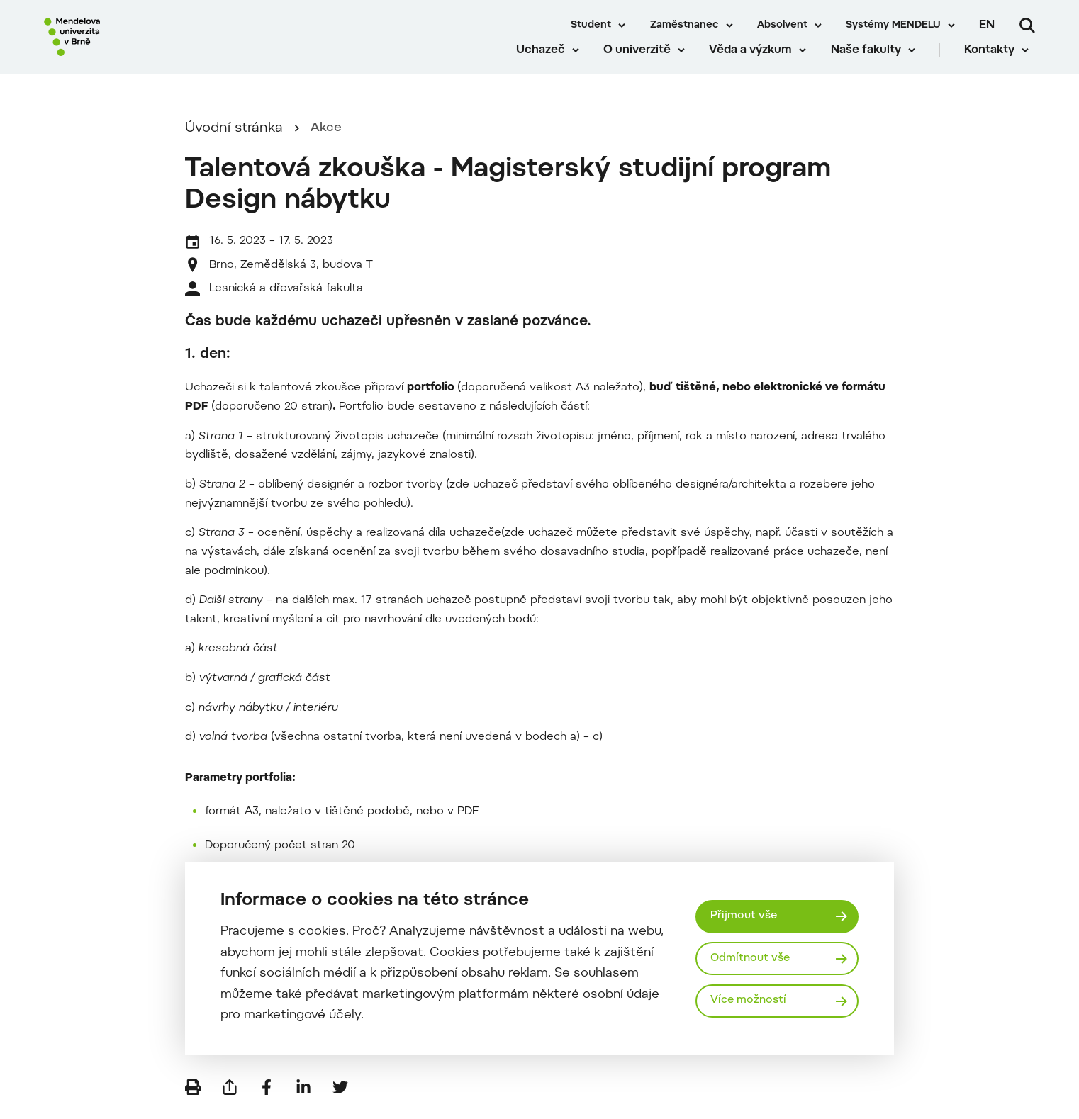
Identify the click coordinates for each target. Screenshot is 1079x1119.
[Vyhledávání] (1027, 25)
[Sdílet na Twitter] (340, 1098)
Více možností (750, 1002)
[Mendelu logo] (127, 44)
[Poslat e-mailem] (229, 1098)
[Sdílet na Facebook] (266, 1098)
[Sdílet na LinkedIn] (303, 1098)
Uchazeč (546, 63)
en (987, 25)
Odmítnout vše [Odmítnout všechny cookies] (752, 958)
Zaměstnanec (684, 25)
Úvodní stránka (234, 139)
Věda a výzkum (756, 63)
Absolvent (782, 25)
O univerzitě (643, 63)
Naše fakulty (872, 63)
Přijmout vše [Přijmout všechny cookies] (745, 915)
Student (591, 25)
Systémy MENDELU (893, 25)
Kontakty (996, 63)
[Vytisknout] (193, 1098)
